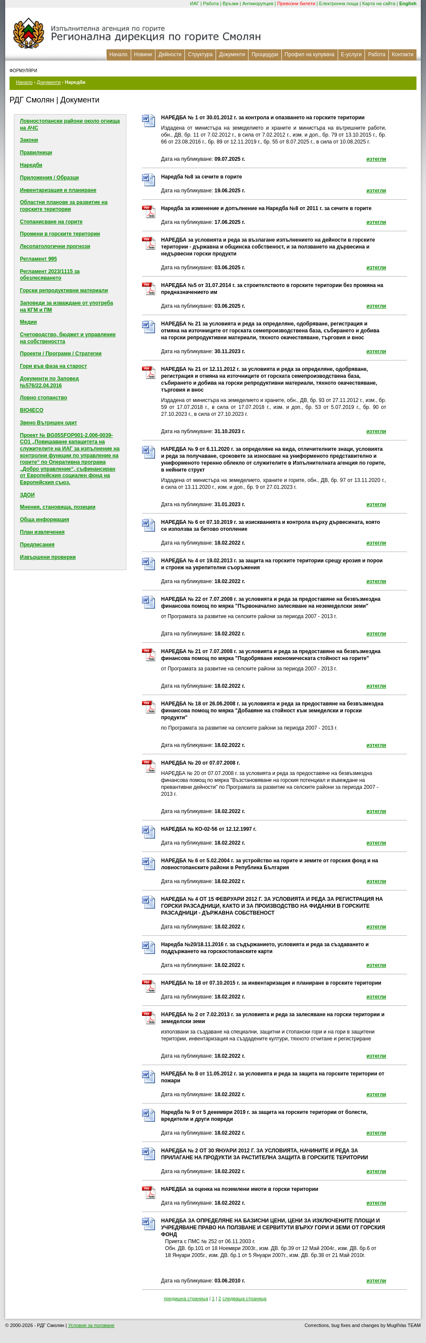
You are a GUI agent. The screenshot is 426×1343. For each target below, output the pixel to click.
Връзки (230, 3)
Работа (211, 3)
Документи (232, 54)
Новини (143, 54)
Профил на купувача (310, 54)
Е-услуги (351, 54)
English (407, 3)
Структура (200, 54)
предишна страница (186, 1298)
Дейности (169, 54)
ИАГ (194, 3)
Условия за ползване (91, 1325)
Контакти (402, 54)
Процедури (265, 54)
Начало (119, 54)
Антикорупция (258, 3)
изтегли (376, 159)
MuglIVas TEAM (404, 1325)
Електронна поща (338, 3)
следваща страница (245, 1298)
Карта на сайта (379, 3)
